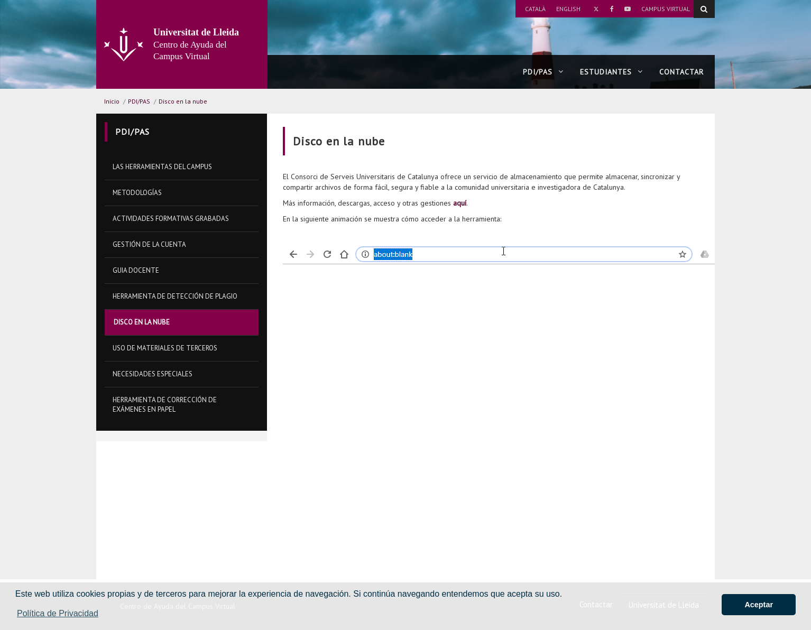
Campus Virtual (665, 9)
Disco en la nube (183, 101)
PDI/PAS (543, 72)
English (568, 9)
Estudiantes (611, 72)
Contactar (681, 72)
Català (535, 9)
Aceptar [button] (758, 604)
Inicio (111, 101)
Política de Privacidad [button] (57, 613)
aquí (459, 203)
